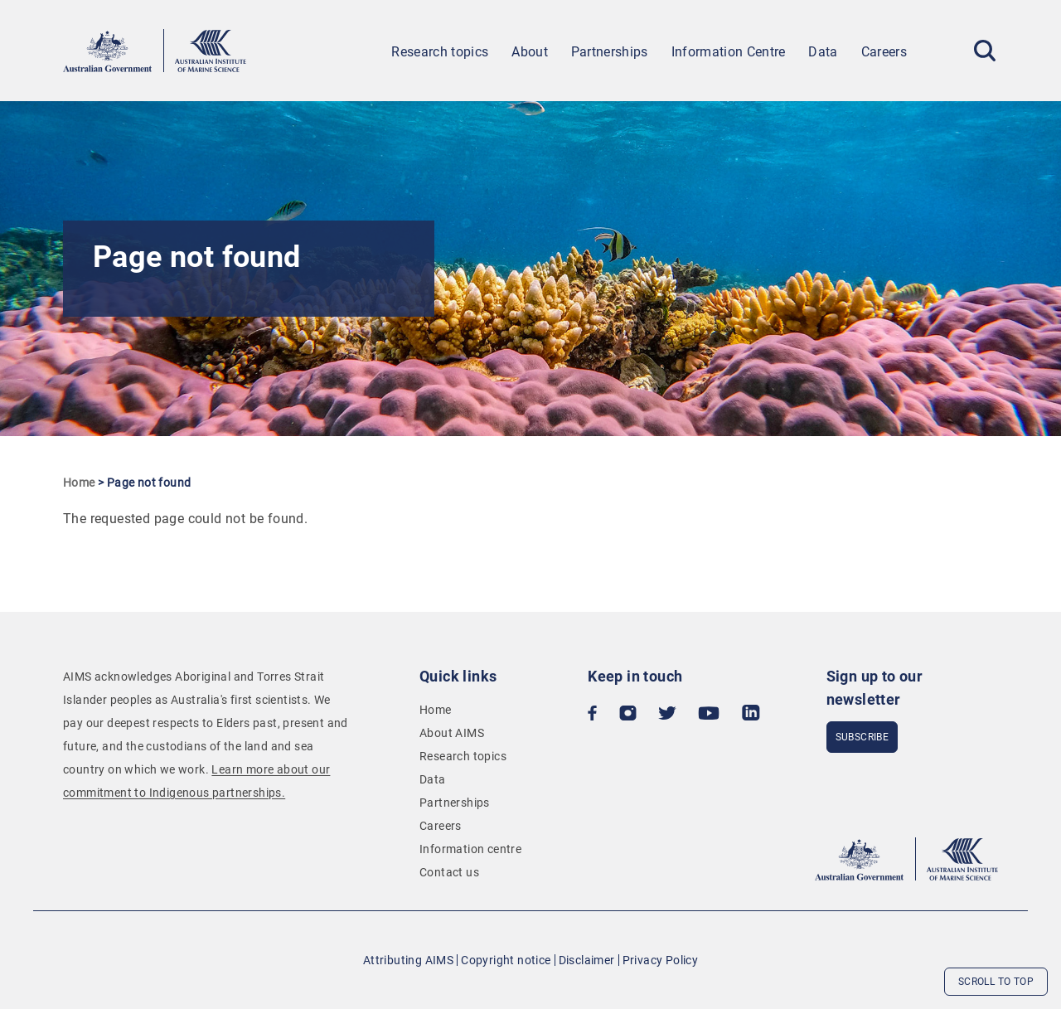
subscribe (862, 737)
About (529, 52)
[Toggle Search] (984, 50)
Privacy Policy (661, 960)
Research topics (439, 52)
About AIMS (451, 733)
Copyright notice (505, 960)
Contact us (449, 872)
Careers (884, 52)
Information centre (470, 849)
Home (79, 482)
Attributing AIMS (408, 960)
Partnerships (609, 52)
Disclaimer (587, 960)
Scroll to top (996, 981)
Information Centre (728, 52)
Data (822, 52)
